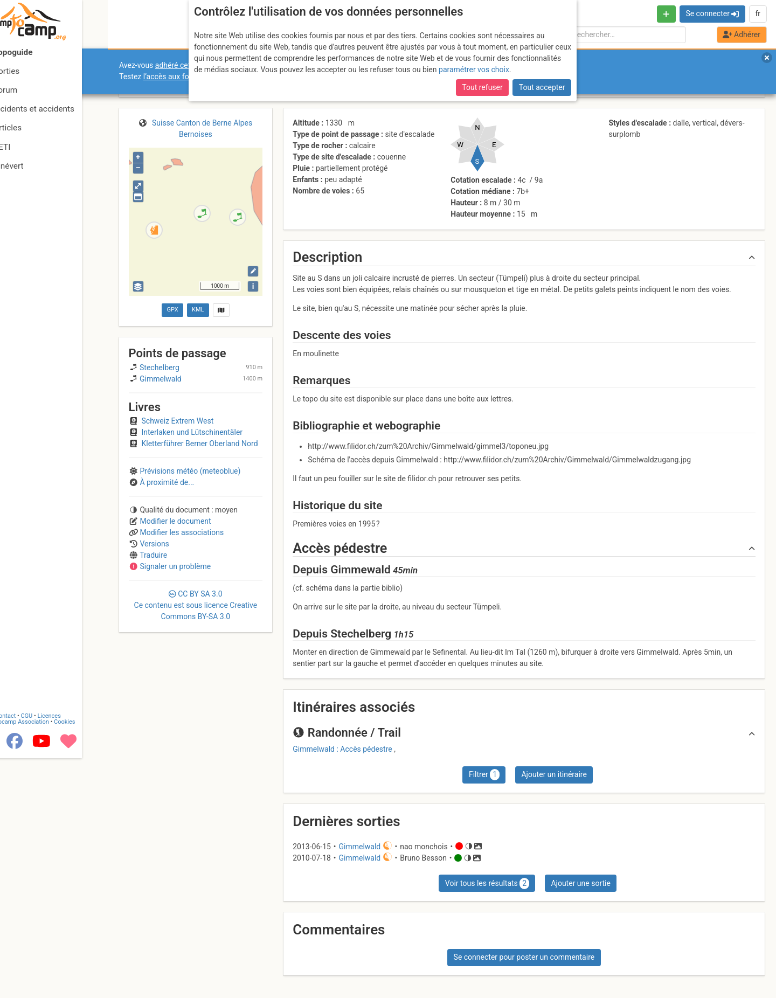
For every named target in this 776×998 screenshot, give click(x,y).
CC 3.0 (196, 605)
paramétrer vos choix (474, 24)
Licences (75, 798)
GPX (172, 309)
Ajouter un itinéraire (553, 774)
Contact (31, 798)
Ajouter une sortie (580, 883)
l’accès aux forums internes (189, 76)
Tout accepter (542, 42)
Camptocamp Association (40, 804)
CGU (53, 798)
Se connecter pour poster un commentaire (524, 957)
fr (757, 13)
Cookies (90, 804)
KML (198, 309)
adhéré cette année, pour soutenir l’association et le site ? (251, 65)
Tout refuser (482, 42)
